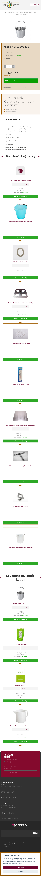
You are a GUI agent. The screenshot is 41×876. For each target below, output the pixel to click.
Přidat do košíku (10, 81)
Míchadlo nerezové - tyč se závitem (20, 466)
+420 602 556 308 (10, 109)
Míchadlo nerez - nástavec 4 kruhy (20, 303)
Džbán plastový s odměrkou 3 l (20, 726)
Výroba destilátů (13, 12)
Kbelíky (34, 12)
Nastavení (20, 871)
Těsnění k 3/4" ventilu (20, 262)
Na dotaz (20, 237)
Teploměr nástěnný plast (20, 384)
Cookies (6, 846)
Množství (6, 63)
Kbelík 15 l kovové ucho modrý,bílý (20, 221)
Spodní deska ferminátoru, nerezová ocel (20, 425)
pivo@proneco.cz (10, 111)
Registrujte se (7, 87)
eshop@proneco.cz (10, 762)
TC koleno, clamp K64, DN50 (20, 180)
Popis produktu (14, 120)
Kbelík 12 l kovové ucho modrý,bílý (20, 547)
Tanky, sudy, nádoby (25, 12)
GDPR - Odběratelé (21, 843)
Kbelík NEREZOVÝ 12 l (20, 603)
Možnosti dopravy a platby (25, 844)
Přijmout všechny (20, 867)
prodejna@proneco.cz (8, 807)
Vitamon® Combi (20, 644)
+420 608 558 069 (10, 759)
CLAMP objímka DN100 (20, 506)
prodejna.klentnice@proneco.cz (11, 786)
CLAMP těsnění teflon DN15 (20, 343)
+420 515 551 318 (7, 805)
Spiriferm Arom (20, 685)
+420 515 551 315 (7, 784)
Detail (20, 199)
